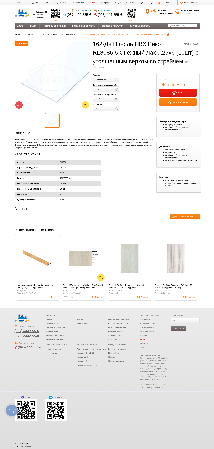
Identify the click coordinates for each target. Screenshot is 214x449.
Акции (92, 3)
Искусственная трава (117, 327)
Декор (33, 26)
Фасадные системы (140, 26)
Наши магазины (78, 3)
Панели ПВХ (82, 361)
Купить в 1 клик (178, 102)
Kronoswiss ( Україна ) (72, 293)
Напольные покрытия (54, 26)
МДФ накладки (52, 331)
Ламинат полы (114, 335)
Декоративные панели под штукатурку (93, 349)
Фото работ (105, 3)
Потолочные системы (83, 26)
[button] (140, 2)
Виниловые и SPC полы (118, 323)
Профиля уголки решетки (87, 365)
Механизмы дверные (54, 339)
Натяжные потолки (53, 349)
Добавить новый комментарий (185, 217)
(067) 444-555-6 (79, 15)
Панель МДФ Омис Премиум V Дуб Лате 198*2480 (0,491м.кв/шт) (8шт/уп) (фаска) (175, 286)
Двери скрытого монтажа (56, 327)
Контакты (130, 3)
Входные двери (52, 323)
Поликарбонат (114, 353)
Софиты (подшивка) (116, 361)
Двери (20, 26)
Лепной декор (82, 323)
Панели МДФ (82, 357)
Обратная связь (104, 10)
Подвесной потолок (54, 353)
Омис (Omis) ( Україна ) (26, 293)
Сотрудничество (59, 3)
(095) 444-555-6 (110, 15)
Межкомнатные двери (55, 335)
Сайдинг (111, 357)
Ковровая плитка (115, 331)
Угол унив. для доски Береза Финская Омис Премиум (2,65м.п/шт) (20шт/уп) (35, 286)
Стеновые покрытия (112, 26)
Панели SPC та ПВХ (85, 353)
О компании (22, 3)
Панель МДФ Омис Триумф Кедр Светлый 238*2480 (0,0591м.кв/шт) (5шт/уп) (126, 286)
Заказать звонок (81, 10)
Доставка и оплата (40, 3)
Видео (118, 3)
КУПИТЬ (178, 93)
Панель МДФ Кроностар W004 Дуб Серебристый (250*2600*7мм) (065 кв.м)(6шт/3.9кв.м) (83, 286)
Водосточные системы (117, 349)
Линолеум (112, 339)
